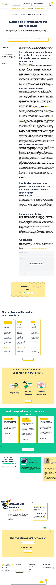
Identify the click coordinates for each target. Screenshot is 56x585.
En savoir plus (28, 400)
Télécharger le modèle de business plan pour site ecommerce (18, 39)
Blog (30, 572)
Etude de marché (25, 14)
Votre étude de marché (24, 65)
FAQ (16, 570)
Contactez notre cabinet (47, 570)
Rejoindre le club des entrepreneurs (38, 4)
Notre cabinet (19, 567)
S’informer (30, 8)
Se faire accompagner (16, 8)
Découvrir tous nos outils (28, 359)
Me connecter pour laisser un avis (36, 263)
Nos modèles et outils (34, 570)
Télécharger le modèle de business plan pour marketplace (39, 39)
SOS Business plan (26, 4)
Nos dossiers (32, 575)
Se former (23, 8)
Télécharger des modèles (40, 8)
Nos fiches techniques (17, 14)
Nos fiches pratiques (33, 567)
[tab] (27, 447)
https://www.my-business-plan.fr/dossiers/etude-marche (35, 248)
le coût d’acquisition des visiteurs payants (34, 107)
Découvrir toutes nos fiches (28, 451)
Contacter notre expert (39, 519)
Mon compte (19, 574)
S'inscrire (28, 554)
